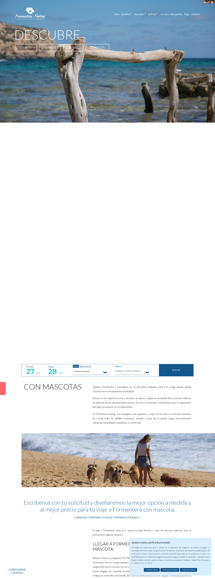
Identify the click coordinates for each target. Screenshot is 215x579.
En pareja (50, 47)
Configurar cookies (170, 570)
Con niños (73, 47)
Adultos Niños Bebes (128, 370)
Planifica (125, 14)
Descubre (139, 14)
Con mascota (97, 47)
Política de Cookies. (146, 563)
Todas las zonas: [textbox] (82, 371)
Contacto (195, 14)
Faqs (186, 14)
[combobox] (90, 371)
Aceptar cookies (152, 570)
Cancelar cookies (188, 570)
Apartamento (85, 366)
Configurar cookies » (17, 571)
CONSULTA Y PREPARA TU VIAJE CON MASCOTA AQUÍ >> (107, 517)
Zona (75, 366)
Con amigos (26, 47)
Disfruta (152, 14)
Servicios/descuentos (171, 14)
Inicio (116, 14)
